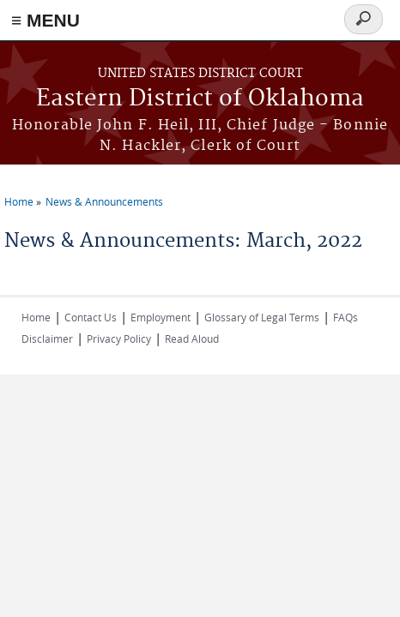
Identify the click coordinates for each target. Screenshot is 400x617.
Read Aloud (192, 338)
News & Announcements (104, 201)
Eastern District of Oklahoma (200, 99)
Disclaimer (47, 338)
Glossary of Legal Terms (261, 317)
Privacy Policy (119, 338)
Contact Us (90, 317)
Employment (160, 317)
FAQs (345, 317)
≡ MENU (45, 20)
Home (18, 201)
